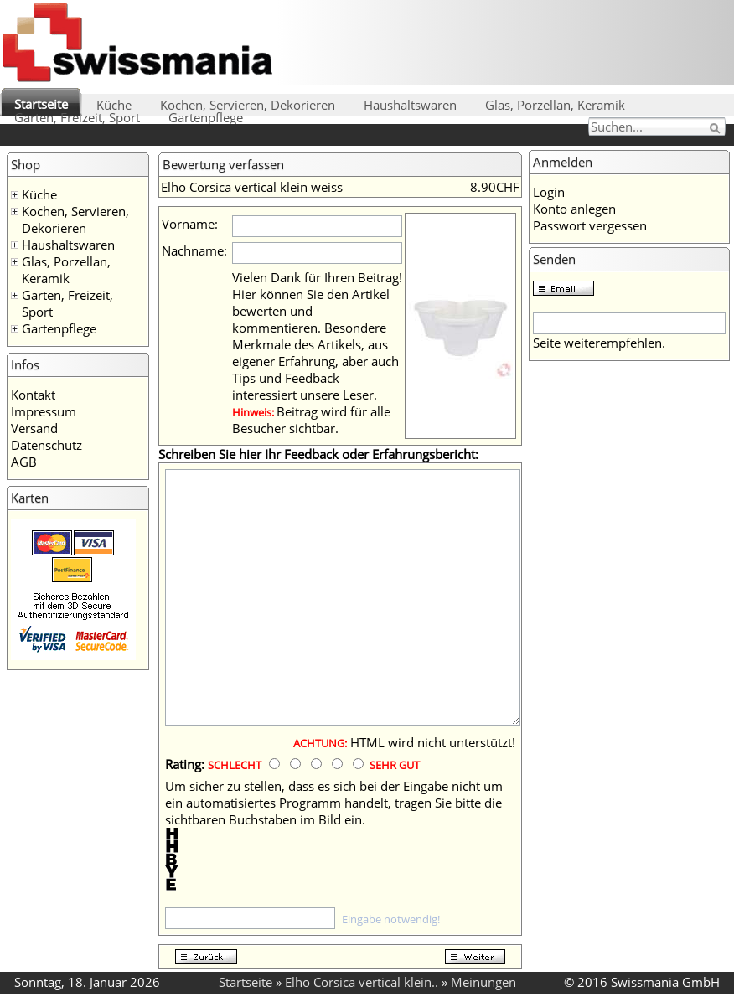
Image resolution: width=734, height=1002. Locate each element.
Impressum (43, 411)
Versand (34, 428)
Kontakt (33, 394)
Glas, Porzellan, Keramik (555, 104)
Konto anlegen (574, 208)
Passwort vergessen (590, 225)
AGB (24, 461)
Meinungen (483, 982)
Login (549, 191)
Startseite (41, 104)
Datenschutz (46, 444)
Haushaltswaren (410, 104)
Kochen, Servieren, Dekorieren (247, 104)
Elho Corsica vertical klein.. (361, 982)
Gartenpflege (205, 117)
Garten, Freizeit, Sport (77, 117)
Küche (114, 104)
